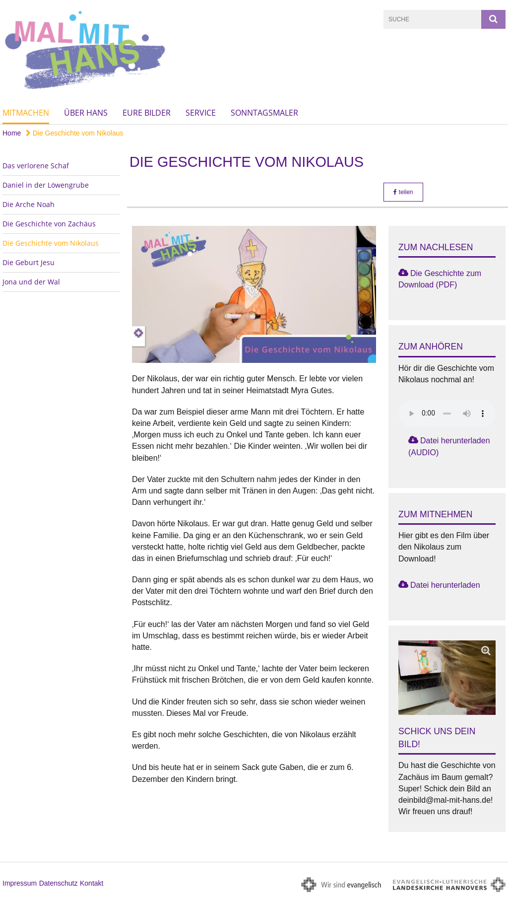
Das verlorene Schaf (35, 165)
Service (201, 112)
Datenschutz (58, 883)
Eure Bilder (147, 112)
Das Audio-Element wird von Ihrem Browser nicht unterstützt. (447, 413)
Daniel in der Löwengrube (45, 185)
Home (11, 133)
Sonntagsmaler (264, 112)
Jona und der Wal (31, 281)
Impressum (19, 883)
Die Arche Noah (28, 204)
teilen (403, 192)
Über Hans (86, 112)
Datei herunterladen (445, 585)
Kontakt (91, 883)
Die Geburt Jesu (28, 262)
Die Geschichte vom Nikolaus (75, 133)
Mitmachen (25, 112)
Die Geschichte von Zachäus (49, 223)
